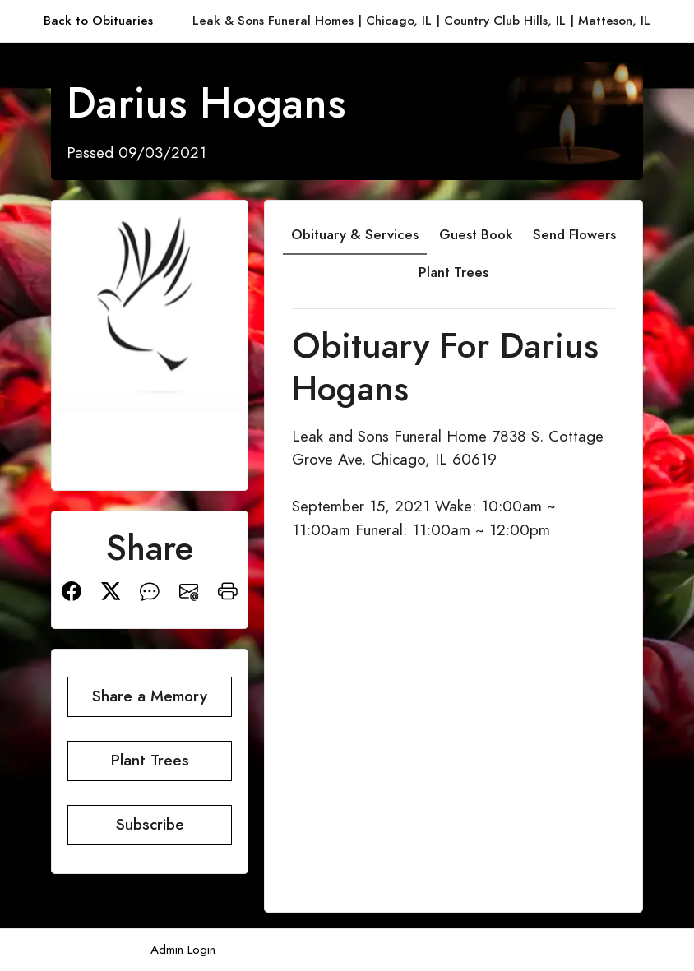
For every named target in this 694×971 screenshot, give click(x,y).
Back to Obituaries (98, 20)
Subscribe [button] (150, 824)
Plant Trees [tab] (453, 272)
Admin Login (182, 949)
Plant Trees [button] (150, 760)
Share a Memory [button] (149, 696)
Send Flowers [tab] (574, 234)
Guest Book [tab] (475, 234)
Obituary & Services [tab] (355, 234)
